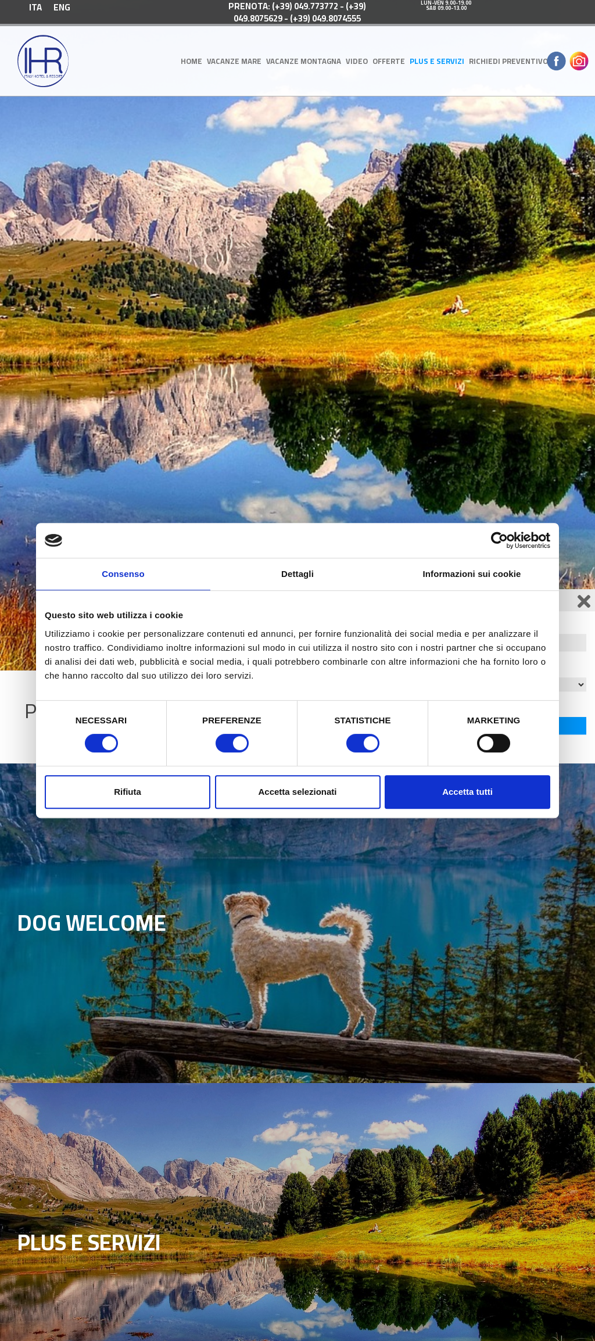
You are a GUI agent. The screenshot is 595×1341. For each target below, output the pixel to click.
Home (191, 61)
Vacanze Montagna (303, 61)
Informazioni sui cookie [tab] (472, 574)
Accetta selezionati (297, 792)
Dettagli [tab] (297, 574)
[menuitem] (35, 7)
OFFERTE (388, 61)
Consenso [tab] (123, 574)
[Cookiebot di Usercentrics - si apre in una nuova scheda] (499, 540)
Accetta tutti (467, 792)
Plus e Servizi (437, 61)
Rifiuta (127, 792)
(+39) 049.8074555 (325, 18)
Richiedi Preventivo (508, 61)
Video (357, 61)
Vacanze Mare (234, 61)
